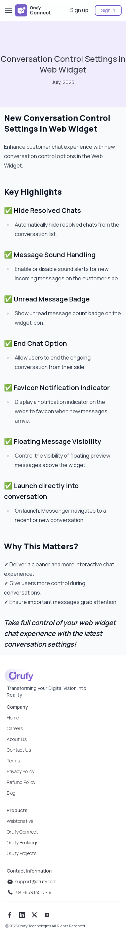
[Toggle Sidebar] (8, 10)
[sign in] (105, 10)
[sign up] (79, 10)
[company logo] (33, 10)
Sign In (108, 10)
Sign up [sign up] (79, 10)
